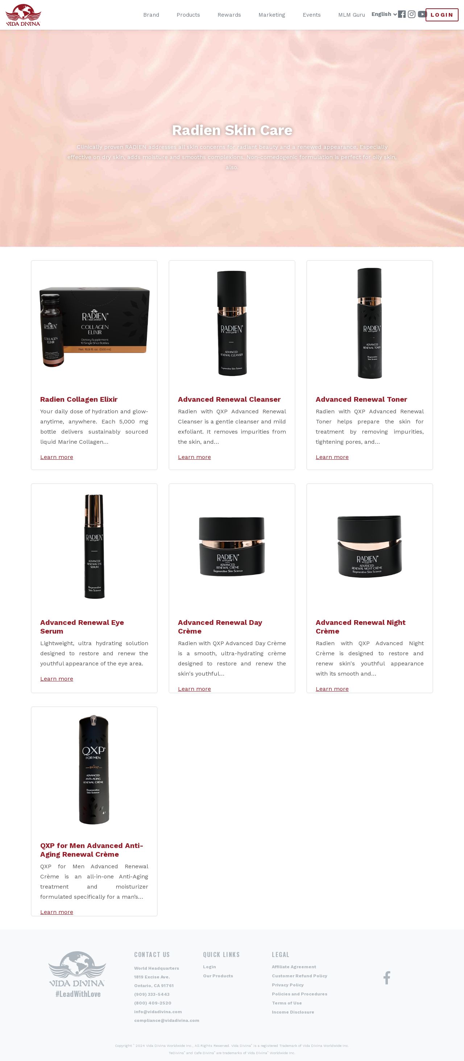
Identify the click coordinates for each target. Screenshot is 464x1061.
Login (442, 14)
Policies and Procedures (299, 994)
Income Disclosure (293, 1012)
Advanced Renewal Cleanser (229, 399)
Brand (140, 15)
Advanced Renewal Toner (361, 399)
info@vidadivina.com (158, 1011)
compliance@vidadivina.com (166, 1020)
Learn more (56, 457)
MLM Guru (340, 15)
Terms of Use (287, 1003)
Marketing (260, 15)
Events (300, 15)
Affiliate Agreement (294, 966)
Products (177, 15)
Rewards (218, 15)
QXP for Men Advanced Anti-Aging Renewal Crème (92, 850)
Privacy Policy (288, 984)
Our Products (218, 975)
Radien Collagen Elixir (78, 399)
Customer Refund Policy (299, 975)
